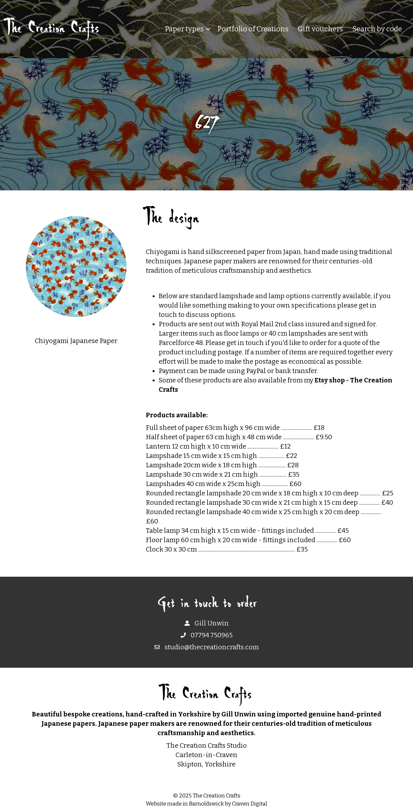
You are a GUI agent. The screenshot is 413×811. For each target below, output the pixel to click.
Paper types (184, 29)
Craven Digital (249, 803)
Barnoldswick (206, 803)
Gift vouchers (320, 29)
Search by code (377, 29)
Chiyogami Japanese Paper (76, 341)
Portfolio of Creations (252, 29)
